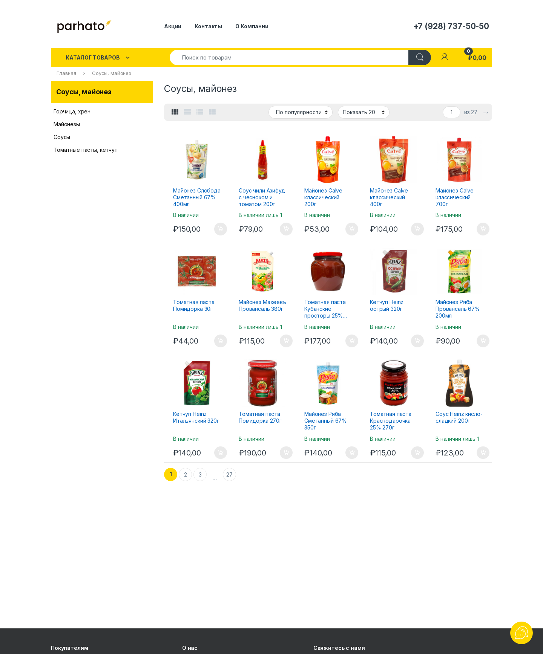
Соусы (62, 137)
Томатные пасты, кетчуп (86, 150)
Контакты (208, 26)
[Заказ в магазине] (300, 112)
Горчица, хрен (72, 111)
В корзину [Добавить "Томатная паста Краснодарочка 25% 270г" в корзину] (417, 452)
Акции (172, 26)
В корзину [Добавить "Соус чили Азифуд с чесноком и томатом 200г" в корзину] (286, 229)
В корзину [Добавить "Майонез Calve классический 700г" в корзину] (483, 229)
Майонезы (67, 124)
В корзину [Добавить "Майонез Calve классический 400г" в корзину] (417, 229)
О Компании (251, 26)
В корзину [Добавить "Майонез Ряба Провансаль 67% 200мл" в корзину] (483, 341)
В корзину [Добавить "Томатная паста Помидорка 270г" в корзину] (286, 452)
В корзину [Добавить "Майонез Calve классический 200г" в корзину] (351, 229)
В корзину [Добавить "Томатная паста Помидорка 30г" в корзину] (220, 341)
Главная (66, 73)
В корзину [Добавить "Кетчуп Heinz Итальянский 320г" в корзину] (220, 452)
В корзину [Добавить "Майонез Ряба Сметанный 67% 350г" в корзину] (351, 452)
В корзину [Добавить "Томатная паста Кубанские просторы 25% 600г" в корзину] (351, 341)
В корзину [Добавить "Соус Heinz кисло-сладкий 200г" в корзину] (483, 452)
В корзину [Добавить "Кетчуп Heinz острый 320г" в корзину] (417, 341)
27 (229, 474)
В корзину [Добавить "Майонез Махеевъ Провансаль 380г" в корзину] (286, 341)
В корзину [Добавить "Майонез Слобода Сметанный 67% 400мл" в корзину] (220, 229)
